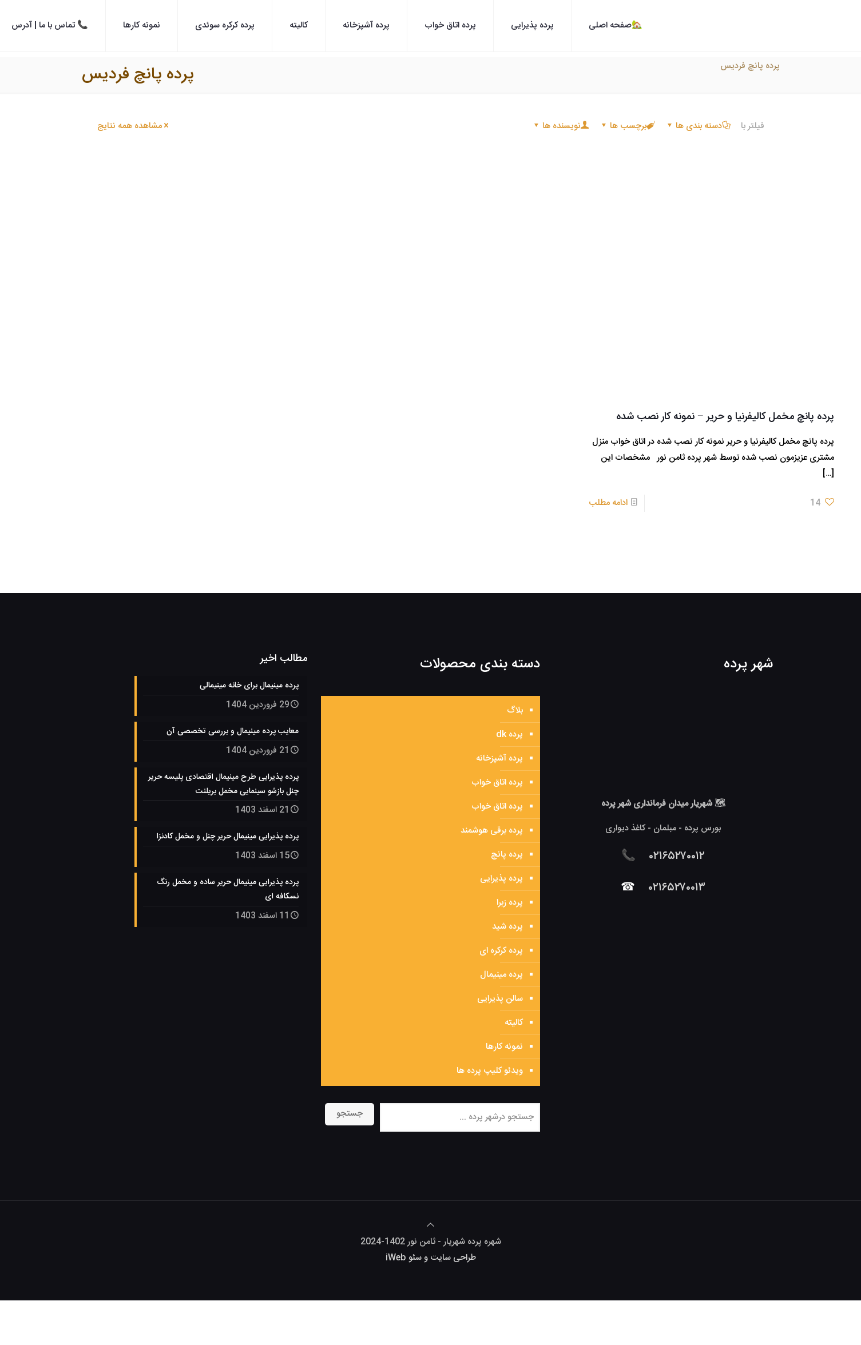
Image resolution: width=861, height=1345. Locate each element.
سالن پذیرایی (500, 999)
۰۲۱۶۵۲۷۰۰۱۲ (677, 856)
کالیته (514, 1023)
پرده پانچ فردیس (750, 66)
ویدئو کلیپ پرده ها (490, 1071)
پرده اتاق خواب (497, 782)
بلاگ (515, 710)
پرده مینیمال (501, 975)
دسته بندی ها (698, 126)
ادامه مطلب (608, 503)
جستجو (349, 1114)
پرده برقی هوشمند (492, 830)
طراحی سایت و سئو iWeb (431, 1258)
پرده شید (507, 927)
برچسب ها (627, 126)
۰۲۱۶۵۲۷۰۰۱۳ (677, 887)
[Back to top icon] (430, 1226)
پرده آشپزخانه (499, 758)
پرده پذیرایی (501, 879)
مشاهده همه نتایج (133, 126)
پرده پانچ (507, 854)
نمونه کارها (504, 1047)
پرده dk (509, 734)
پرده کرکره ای (501, 951)
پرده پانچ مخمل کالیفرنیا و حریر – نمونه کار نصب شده (725, 416)
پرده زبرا (510, 903)
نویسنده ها (560, 126)
